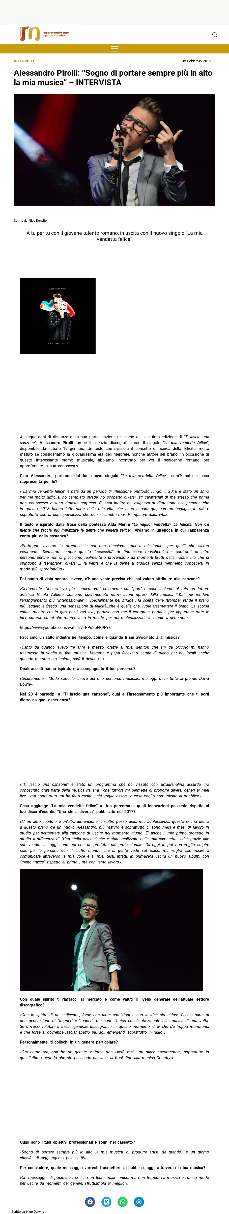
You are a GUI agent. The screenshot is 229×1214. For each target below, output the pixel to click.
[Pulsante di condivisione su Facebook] (90, 1202)
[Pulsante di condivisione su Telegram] (139, 1202)
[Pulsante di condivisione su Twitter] (106, 1202)
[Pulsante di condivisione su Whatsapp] (123, 1202)
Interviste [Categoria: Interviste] (24, 61)
